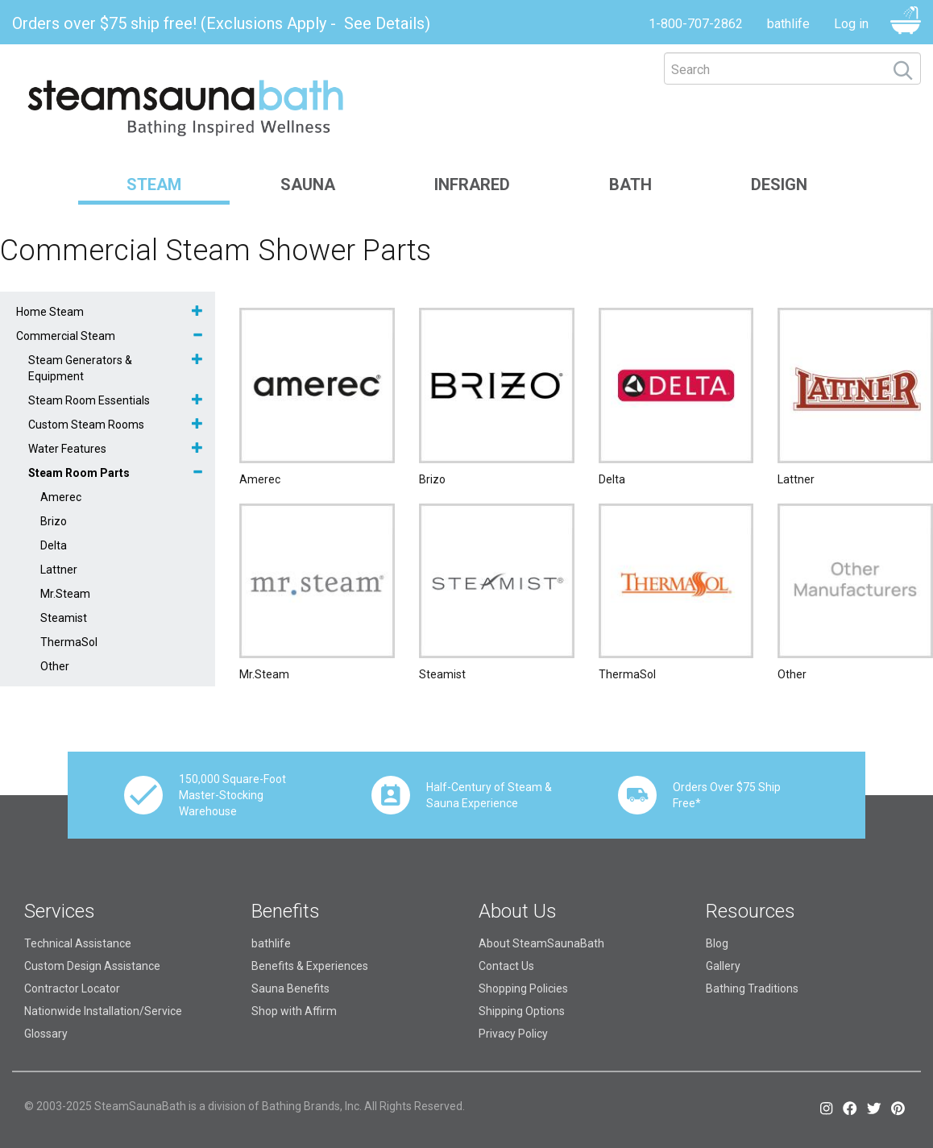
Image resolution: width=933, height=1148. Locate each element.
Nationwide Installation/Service (103, 1011)
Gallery (723, 965)
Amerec (60, 497)
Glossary (46, 1033)
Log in (851, 23)
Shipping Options (522, 1011)
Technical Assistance (77, 943)
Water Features (67, 448)
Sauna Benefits (290, 988)
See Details (384, 23)
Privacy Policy (513, 1033)
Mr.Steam (65, 593)
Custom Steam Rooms (86, 424)
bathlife (788, 23)
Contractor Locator (72, 988)
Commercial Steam (65, 335)
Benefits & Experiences (309, 965)
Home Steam (50, 311)
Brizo (53, 521)
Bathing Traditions (752, 988)
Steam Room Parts (79, 472)
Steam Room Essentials (89, 400)
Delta (53, 545)
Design (779, 184)
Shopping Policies (523, 988)
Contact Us (506, 965)
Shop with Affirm (294, 1011)
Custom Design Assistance (92, 965)
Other (54, 666)
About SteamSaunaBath (541, 943)
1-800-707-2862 (696, 23)
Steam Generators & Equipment (80, 368)
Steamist (63, 617)
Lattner (58, 569)
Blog (717, 943)
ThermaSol (68, 642)
